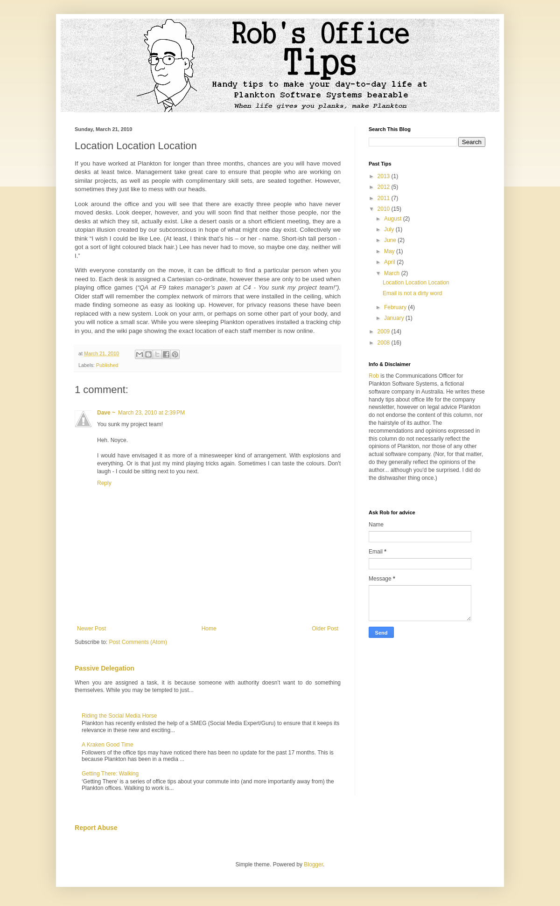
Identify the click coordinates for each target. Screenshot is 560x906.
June (391, 240)
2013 (385, 176)
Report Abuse (96, 827)
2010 (385, 209)
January (395, 318)
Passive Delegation (104, 668)
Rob (374, 376)
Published (107, 365)
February (396, 307)
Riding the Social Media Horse (119, 715)
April (390, 262)
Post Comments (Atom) (138, 642)
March (392, 273)
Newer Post (91, 628)
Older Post (325, 628)
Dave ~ (106, 412)
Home (209, 628)
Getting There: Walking (110, 773)
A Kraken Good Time (107, 744)
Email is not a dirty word (412, 293)
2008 (385, 342)
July (390, 229)
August (393, 218)
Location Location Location (416, 282)
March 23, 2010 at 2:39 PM (151, 412)
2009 (385, 331)
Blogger (313, 864)
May (390, 251)
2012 (385, 187)
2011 (385, 198)
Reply (104, 483)
